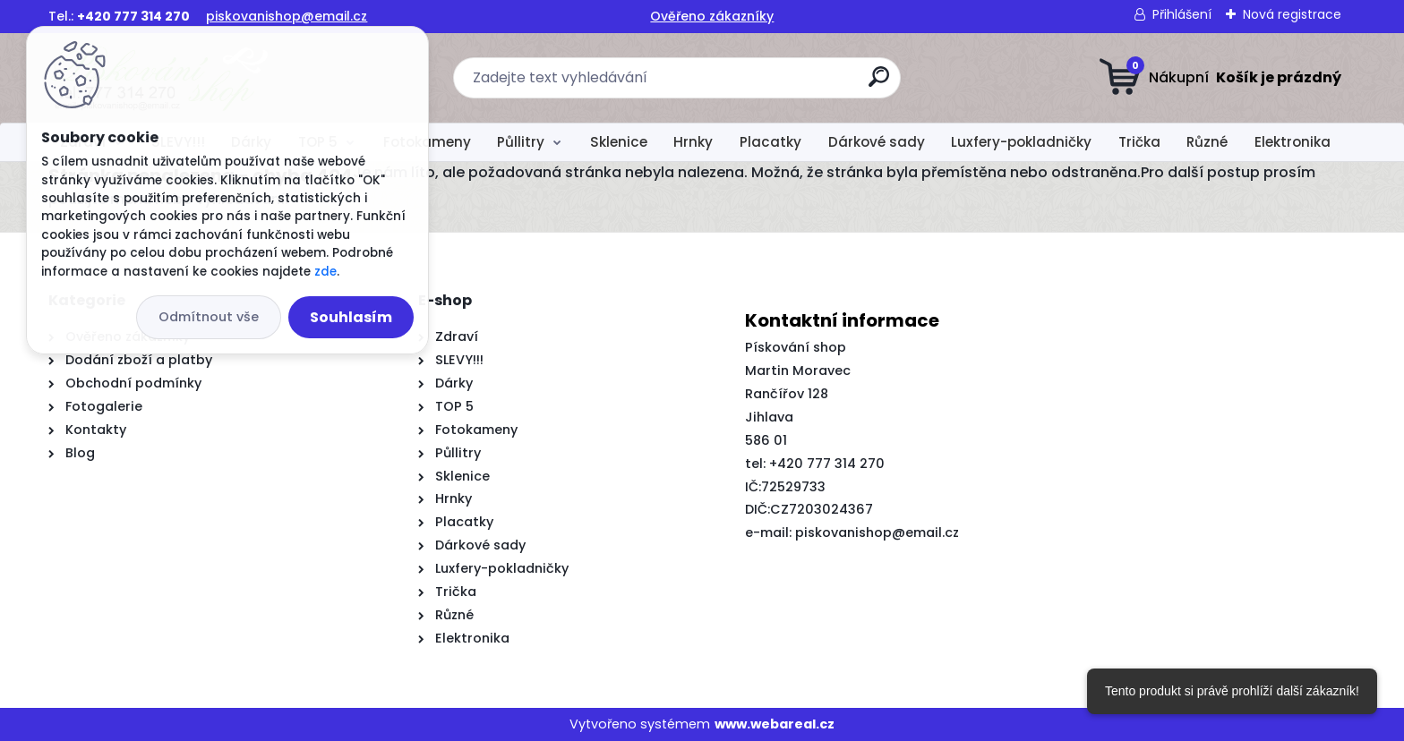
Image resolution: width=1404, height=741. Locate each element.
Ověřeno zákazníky (712, 16)
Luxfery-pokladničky (1021, 141)
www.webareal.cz (775, 724)
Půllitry (520, 141)
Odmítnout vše (208, 317)
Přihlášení (1181, 14)
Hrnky (693, 141)
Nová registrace (1292, 14)
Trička (1139, 141)
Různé (1207, 141)
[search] (879, 83)
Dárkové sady (876, 141)
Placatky (770, 141)
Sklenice (618, 141)
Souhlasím (351, 317)
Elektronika (1292, 141)
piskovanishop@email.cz (286, 16)
